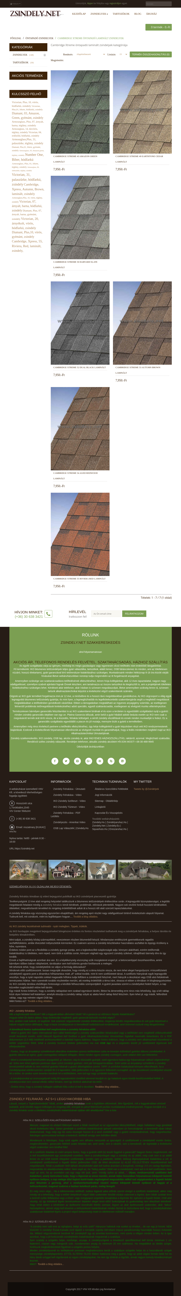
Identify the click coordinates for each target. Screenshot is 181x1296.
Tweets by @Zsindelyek (146, 788)
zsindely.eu (113, 825)
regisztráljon (115, 3)
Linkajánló (100, 806)
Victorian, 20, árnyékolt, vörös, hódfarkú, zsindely (25, 223)
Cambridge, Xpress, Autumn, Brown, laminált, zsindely (28, 188)
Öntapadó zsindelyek (39, 38)
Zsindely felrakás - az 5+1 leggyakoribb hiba (50, 1099)
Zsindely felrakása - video (67, 794)
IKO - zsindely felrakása (22, 1010)
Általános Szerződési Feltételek (111, 788)
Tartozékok (24, 62)
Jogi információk (103, 794)
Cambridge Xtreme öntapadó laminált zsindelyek (91, 38)
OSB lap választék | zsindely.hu (71, 828)
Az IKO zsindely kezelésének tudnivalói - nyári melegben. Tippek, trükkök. (48, 926)
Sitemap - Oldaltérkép (106, 800)
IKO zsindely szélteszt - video (69, 800)
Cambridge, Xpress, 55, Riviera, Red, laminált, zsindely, (27, 245)
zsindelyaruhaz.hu (117, 822)
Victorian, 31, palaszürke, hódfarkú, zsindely (27, 179)
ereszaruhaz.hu (117, 829)
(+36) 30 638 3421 (26, 818)
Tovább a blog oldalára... (41, 1001)
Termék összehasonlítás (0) (150, 54)
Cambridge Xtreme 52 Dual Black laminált (79, 367)
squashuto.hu (100, 829)
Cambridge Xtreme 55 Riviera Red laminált (79, 578)
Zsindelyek (24, 54)
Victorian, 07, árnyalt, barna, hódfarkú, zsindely (27, 206)
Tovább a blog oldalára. (85, 916)
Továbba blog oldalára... (107, 1086)
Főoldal (15, 38)
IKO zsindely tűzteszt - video (69, 806)
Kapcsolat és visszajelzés (109, 812)
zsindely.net (98, 825)
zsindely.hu (98, 822)
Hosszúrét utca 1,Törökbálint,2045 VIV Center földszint (20, 807)
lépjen (90, 3)
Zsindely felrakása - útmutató (69, 788)
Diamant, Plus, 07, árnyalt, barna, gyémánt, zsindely (27, 214)
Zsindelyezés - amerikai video (69, 822)
